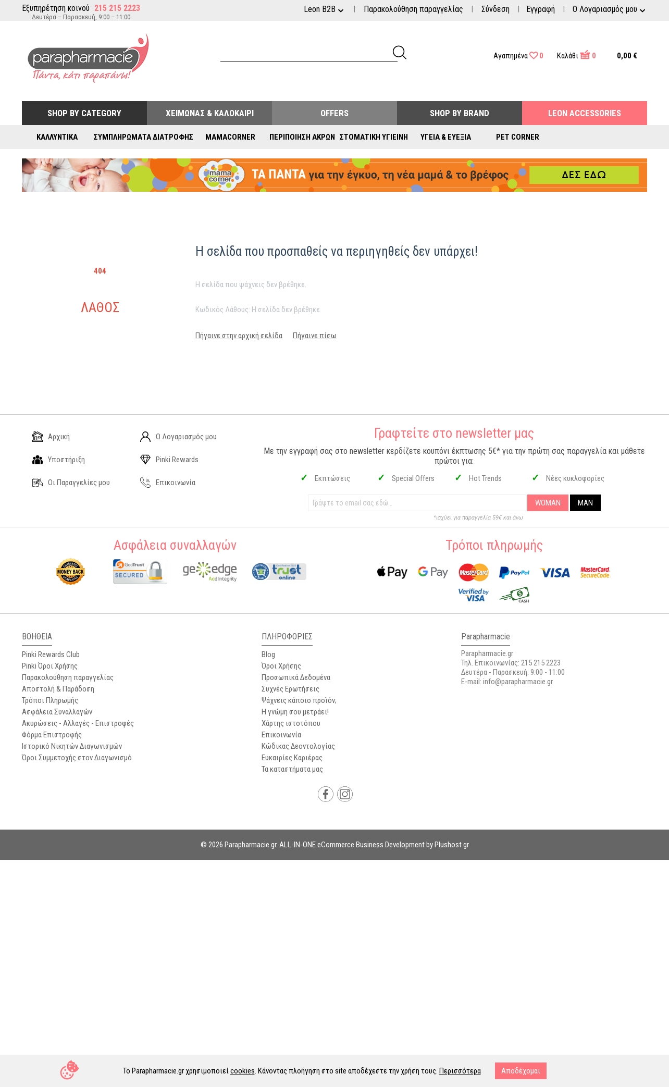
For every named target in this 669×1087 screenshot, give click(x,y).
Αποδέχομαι (520, 1071)
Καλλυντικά (57, 137)
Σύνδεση (495, 9)
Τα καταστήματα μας (292, 769)
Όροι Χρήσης (281, 666)
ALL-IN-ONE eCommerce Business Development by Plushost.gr (374, 844)
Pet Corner (517, 137)
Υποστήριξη (58, 459)
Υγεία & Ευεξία (445, 137)
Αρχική (51, 436)
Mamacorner (230, 137)
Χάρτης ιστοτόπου (291, 723)
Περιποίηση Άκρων (302, 137)
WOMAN (548, 503)
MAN (585, 503)
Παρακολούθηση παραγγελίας (413, 9)
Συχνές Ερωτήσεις (290, 689)
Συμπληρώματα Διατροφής (143, 137)
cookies (242, 1071)
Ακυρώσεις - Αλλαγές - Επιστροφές (78, 723)
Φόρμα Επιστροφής (52, 734)
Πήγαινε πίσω (315, 335)
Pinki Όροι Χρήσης (50, 666)
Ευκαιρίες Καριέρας (292, 757)
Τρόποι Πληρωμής (50, 700)
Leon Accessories (584, 113)
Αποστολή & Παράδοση (58, 689)
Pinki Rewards (169, 459)
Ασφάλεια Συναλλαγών (57, 712)
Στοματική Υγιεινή (374, 137)
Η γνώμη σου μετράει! (295, 712)
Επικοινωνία (167, 482)
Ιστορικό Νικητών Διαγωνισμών (72, 746)
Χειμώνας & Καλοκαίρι (210, 113)
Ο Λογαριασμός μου (178, 436)
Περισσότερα (460, 1071)
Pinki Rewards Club (51, 654)
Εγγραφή (540, 9)
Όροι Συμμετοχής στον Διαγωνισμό (77, 757)
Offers (334, 113)
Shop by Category (84, 113)
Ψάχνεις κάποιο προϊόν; (299, 700)
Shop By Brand (459, 113)
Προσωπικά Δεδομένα (296, 677)
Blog (268, 654)
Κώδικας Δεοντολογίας (298, 746)
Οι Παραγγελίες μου (71, 482)
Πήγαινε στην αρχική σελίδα (238, 335)
